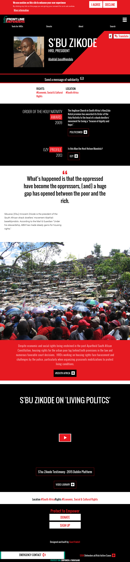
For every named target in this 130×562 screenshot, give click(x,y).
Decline (110, 4)
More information (21, 10)
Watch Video (65, 437)
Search (112, 26)
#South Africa (72, 92)
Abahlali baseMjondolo (60, 59)
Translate (123, 36)
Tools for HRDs (17, 26)
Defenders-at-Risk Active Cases (95, 555)
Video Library (63, 484)
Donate (49, 26)
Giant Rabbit (74, 541)
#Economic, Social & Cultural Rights (80, 499)
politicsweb (76, 132)
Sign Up (65, 525)
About (81, 26)
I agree (95, 4)
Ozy (71, 156)
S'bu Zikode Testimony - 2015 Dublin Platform (65, 471)
